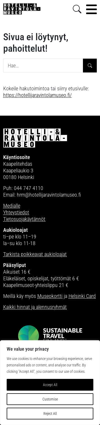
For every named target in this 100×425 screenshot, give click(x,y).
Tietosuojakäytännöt (24, 219)
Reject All (50, 413)
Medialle (11, 206)
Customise (50, 399)
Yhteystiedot (16, 212)
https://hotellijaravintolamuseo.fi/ (37, 95)
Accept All (50, 385)
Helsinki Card (82, 296)
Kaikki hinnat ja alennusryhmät (35, 307)
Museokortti (49, 296)
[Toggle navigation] (91, 9)
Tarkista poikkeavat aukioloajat (35, 254)
